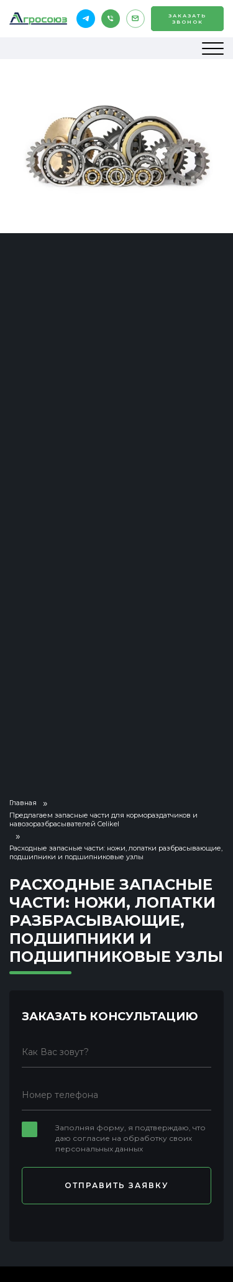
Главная (23, 802)
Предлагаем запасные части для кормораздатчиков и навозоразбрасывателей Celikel (103, 819)
